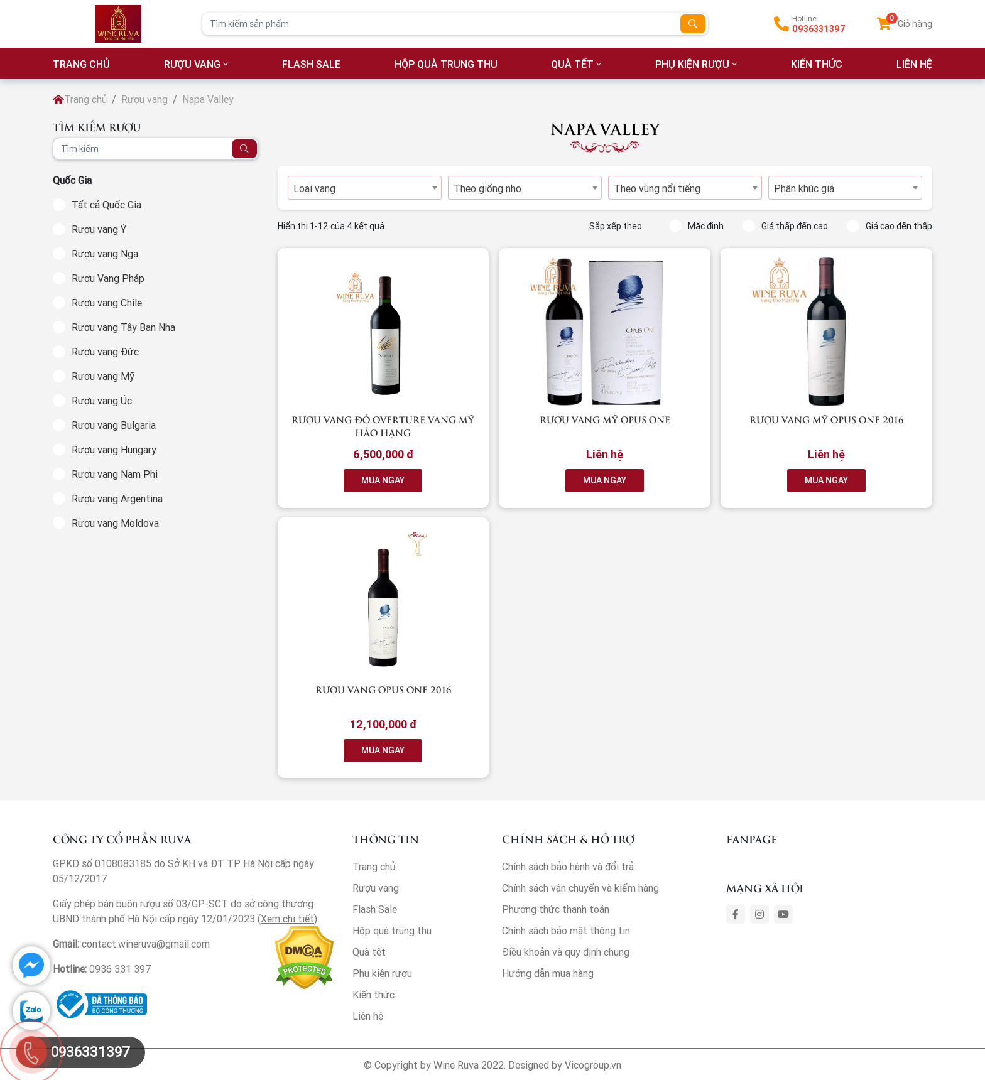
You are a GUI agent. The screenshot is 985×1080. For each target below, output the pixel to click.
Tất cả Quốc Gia (106, 204)
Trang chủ (80, 99)
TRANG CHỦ (81, 64)
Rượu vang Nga (105, 253)
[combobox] (365, 188)
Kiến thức (816, 64)
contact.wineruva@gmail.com (146, 943)
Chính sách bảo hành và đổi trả (568, 866)
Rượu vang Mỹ (103, 376)
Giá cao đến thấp (889, 226)
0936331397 (819, 29)
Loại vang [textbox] (314, 188)
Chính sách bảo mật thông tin (566, 930)
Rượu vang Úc (102, 400)
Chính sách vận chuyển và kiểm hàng (580, 888)
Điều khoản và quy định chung (565, 952)
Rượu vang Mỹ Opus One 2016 (826, 419)
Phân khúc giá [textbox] (804, 188)
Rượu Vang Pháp (108, 278)
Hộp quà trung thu (446, 64)
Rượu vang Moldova (115, 523)
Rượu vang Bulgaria (114, 425)
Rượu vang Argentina (117, 498)
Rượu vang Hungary (114, 449)
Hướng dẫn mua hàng (548, 973)
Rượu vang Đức (105, 351)
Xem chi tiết (287, 918)
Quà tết (572, 64)
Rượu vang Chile (107, 302)
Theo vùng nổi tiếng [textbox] (657, 188)
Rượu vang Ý (99, 229)
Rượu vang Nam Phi (115, 474)
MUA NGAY (383, 480)
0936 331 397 (120, 969)
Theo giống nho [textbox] (487, 188)
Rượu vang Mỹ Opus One (605, 419)
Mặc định (696, 226)
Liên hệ (367, 1016)
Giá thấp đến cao (785, 226)
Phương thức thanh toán (555, 909)
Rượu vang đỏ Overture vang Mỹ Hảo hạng (382, 426)
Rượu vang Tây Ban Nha (123, 327)
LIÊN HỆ (914, 64)
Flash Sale (311, 64)
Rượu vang (192, 64)
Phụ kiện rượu (692, 64)
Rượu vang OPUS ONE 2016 (383, 689)
